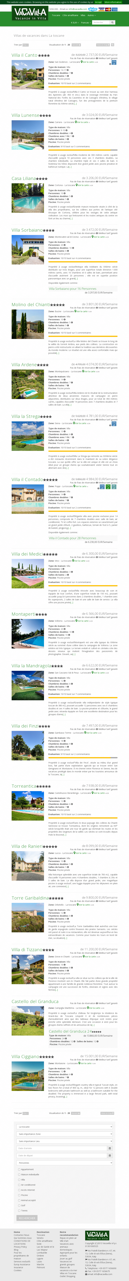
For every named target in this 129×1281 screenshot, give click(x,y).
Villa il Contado (27, 479)
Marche (40, 1264)
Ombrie (40, 1255)
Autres (92, 15)
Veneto (40, 1238)
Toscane (56, 15)
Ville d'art (64, 1240)
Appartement (27, 1169)
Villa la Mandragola (31, 666)
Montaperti (23, 614)
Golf (23, 1205)
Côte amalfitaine (70, 15)
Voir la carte (87, 62)
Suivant (76, 45)
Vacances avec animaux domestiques (67, 1246)
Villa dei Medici (27, 554)
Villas (83, 15)
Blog (16, 1249)
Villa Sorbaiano (27, 230)
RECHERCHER (27, 1218)
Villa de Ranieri (27, 846)
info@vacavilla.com (78, 9)
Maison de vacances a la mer (68, 1269)
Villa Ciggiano (25, 1056)
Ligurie (40, 1258)
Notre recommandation (69, 1233)
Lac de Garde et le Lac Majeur (45, 1248)
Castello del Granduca (35, 1001)
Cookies (17, 1270)
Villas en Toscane (68, 1273)
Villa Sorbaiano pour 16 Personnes (72, 289)
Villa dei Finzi (25, 726)
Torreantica (24, 786)
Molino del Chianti (31, 304)
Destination (43, 1232)
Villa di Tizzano (27, 949)
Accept (98, 2)
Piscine (24, 1195)
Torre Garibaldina (30, 898)
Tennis (24, 1210)
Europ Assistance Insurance (22, 1266)
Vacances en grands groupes (67, 1263)
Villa (23, 1179)
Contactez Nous (21, 1235)
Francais (86, 22)
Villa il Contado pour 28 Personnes (72, 538)
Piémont (41, 1267)
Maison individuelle (30, 1174)
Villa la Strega (26, 416)
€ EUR (75, 22)
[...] (75, 103)
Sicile (39, 1243)
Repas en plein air (68, 1238)
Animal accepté (28, 1200)
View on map (103, 45)
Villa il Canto (25, 55)
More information (113, 2)
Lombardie (42, 1252)
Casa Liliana (24, 178)
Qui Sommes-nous (23, 1238)
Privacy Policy (20, 1246)
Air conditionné (28, 1184)
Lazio (39, 1261)
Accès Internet (28, 1190)
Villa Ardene (24, 364)
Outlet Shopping (67, 1276)
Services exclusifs (22, 1261)
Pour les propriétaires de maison (21, 1255)
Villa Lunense (25, 115)
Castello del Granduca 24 (70, 1031)
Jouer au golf (66, 1258)
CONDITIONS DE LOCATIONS (22, 1242)
